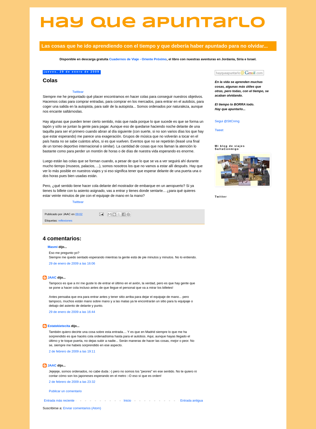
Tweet (219, 130)
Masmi (53, 247)
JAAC (52, 277)
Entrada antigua (191, 400)
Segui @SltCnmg (227, 121)
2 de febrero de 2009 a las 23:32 (72, 382)
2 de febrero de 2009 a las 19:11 (72, 351)
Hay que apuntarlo (153, 23)
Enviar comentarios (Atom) (82, 408)
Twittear (78, 92)
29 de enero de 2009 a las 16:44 (72, 312)
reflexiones (65, 220)
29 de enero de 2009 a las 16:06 (72, 263)
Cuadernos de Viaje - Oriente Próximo (138, 59)
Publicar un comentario (65, 391)
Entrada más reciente (59, 400)
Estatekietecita (59, 326)
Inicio (127, 400)
